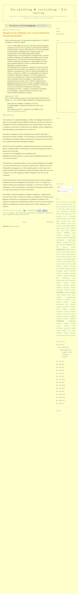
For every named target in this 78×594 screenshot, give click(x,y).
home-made (59, 216)
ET (67, 202)
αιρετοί (58, 268)
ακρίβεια (62, 268)
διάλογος (73, 282)
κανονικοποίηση (60, 304)
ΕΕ (70, 242)
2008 (60, 400)
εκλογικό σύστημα (69, 292)
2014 (60, 382)
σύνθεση (64, 330)
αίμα (71, 263)
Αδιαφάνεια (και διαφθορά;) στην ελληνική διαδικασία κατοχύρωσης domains (26, 34)
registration (21, 213)
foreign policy (68, 213)
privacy (69, 221)
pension (69, 218)
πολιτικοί (72, 321)
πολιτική (60, 321)
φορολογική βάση (60, 335)
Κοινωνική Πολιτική (69, 247)
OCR (74, 206)
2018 (60, 370)
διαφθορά (49, 213)
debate (63, 209)
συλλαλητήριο (59, 328)
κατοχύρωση (24, 214)
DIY (57, 202)
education (73, 209)
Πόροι (74, 254)
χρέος (73, 335)
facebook (58, 213)
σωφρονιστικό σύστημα (69, 328)
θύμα (74, 299)
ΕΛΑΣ (57, 244)
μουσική (66, 311)
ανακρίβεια (67, 268)
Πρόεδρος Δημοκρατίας (66, 254)
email (57, 211)
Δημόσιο (59, 242)
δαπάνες (67, 280)
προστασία (59, 323)
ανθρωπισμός (59, 271)
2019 (60, 367)
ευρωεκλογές (59, 299)
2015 (60, 379)
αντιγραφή (58, 273)
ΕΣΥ (64, 244)
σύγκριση (58, 330)
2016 (60, 376)
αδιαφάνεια (40, 213)
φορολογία (72, 332)
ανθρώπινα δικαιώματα (69, 271)
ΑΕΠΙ (67, 230)
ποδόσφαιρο (72, 318)
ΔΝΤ (74, 235)
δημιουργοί (72, 280)
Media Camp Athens (61, 206)
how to (65, 216)
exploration (72, 211)
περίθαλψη (58, 316)
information (72, 216)
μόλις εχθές (13, 100)
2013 (60, 385)
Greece (70, 204)
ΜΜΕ (67, 249)
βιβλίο (57, 278)
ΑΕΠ (62, 230)
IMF (74, 204)
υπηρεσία (66, 332)
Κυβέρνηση (60, 249)
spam (69, 225)
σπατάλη (58, 325)
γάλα (74, 278)
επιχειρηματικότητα (70, 297)
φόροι (70, 335)
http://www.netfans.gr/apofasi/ (16, 111)
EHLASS (63, 202)
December (64, 347)
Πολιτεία (58, 254)
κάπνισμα (58, 302)
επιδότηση (58, 297)
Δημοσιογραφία (71, 240)
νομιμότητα (72, 311)
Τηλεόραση (59, 259)
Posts (60, 187)
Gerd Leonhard (63, 204)
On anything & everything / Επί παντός (39, 11)
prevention (63, 221)
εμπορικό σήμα (13, 214)
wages (57, 230)
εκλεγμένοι (72, 290)
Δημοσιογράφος (60, 240)
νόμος (64, 313)
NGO (71, 206)
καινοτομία (65, 302)
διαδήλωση (59, 285)
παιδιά (68, 313)
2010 (60, 394)
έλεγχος (73, 261)
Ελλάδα (68, 244)
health (74, 213)
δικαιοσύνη (66, 287)
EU (70, 202)
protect (73, 221)
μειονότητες (72, 309)
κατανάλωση (65, 306)
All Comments (63, 191)
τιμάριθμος (58, 332)
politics (58, 221)
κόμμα (64, 309)
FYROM (73, 202)
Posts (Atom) (15, 226)
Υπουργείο (65, 261)
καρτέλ (67, 304)
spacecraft (65, 225)
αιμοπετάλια (72, 266)
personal (73, 218)
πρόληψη (66, 323)
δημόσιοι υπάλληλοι (62, 282)
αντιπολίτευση (65, 273)
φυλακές (67, 335)
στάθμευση (66, 325)
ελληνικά (58, 294)
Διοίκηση (65, 242)
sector (74, 223)
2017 (60, 373)
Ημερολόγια (60, 34)
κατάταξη (73, 304)
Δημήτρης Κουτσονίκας (62, 237)
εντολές (73, 294)
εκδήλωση (66, 290)
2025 (60, 345)
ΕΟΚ (61, 244)
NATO (68, 206)
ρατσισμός (73, 323)
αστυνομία (72, 273)
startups (63, 228)
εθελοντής (73, 287)
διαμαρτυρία (66, 285)
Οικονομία (68, 252)
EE (60, 202)
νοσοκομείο (59, 313)
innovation (58, 218)
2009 (60, 397)
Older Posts (49, 222)
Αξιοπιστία (58, 232)
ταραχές (73, 330)
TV (57, 209)
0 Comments (31, 210)
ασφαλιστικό (59, 275)
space (61, 225)
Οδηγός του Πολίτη (61, 252)
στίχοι (74, 325)
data (60, 209)
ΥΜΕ (57, 261)
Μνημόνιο (72, 249)
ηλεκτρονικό (68, 299)
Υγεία (61, 261)
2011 (60, 391)
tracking (68, 228)
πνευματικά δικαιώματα (62, 318)
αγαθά (74, 263)
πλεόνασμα (65, 316)
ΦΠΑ (70, 261)
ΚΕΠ (57, 247)
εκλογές (60, 292)
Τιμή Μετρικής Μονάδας (69, 259)
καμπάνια (73, 302)
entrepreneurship (64, 211)
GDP (57, 204)
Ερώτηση (73, 244)
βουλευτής (66, 278)
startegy (58, 228)
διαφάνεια (73, 285)
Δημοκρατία (71, 237)
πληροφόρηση (72, 316)
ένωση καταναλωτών (61, 263)
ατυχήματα (65, 275)
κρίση (57, 309)
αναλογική (72, 268)
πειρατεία (73, 313)
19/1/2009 (15, 96)
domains (12, 213)
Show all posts (42, 26)
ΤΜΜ (74, 256)
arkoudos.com (9, 115)
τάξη (69, 330)
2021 (60, 361)
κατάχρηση (59, 306)
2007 (60, 403)
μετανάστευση (59, 311)
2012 (60, 388)
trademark (31, 213)
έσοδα (68, 263)
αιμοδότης (65, 266)
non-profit (64, 218)
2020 (60, 364)
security (58, 225)
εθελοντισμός (59, 290)
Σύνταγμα (69, 256)
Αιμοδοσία (72, 230)
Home (24, 222)
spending (73, 225)
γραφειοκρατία (60, 280)
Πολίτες (73, 252)
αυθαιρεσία (72, 275)
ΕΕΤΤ (4, 214)
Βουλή (67, 233)
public (57, 223)
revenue (69, 223)
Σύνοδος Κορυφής (60, 256)
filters (63, 213)
